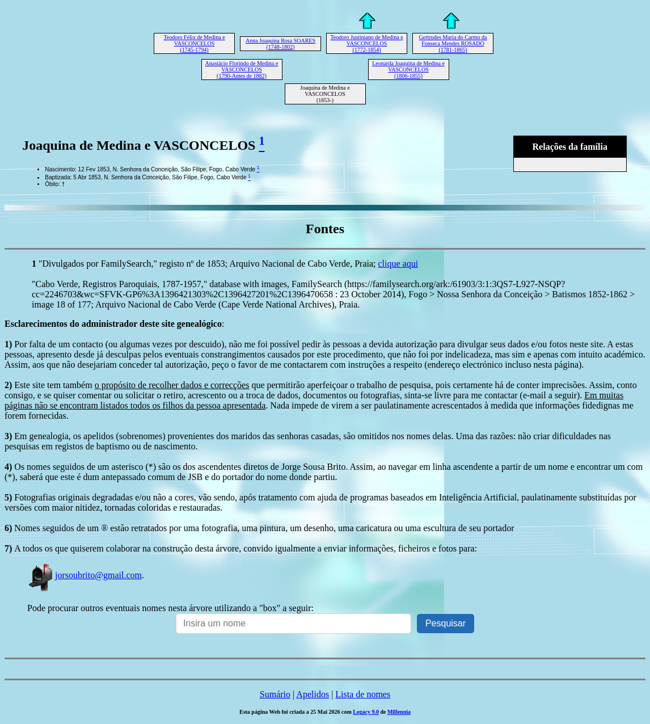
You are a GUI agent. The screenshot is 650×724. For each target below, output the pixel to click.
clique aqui (398, 263)
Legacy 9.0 (366, 712)
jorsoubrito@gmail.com (84, 575)
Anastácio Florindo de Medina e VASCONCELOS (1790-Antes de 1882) (241, 69)
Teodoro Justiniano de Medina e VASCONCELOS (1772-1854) (366, 43)
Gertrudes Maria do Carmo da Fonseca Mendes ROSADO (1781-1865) (453, 43)
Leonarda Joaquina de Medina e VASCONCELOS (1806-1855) (408, 69)
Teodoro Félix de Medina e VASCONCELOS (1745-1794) (194, 43)
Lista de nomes (362, 694)
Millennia (399, 712)
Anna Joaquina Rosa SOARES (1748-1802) (280, 43)
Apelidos (312, 694)
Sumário (275, 694)
